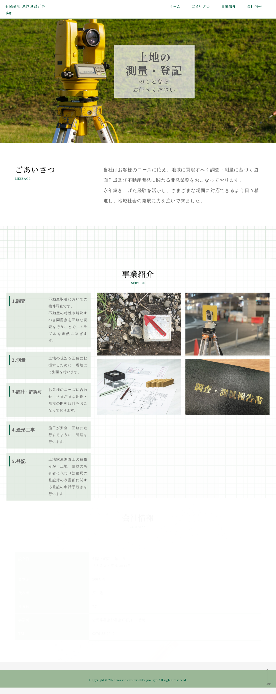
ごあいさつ (201, 6)
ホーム (174, 6)
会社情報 (254, 6)
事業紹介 (228, 6)
